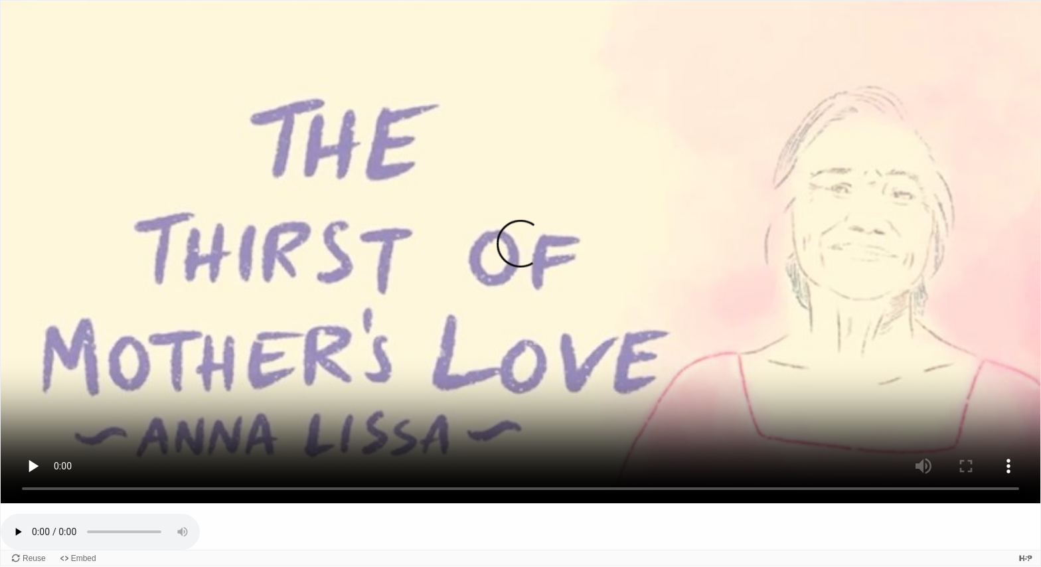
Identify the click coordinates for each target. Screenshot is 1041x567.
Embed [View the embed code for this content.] (83, 558)
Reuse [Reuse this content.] (34, 558)
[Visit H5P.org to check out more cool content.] (1026, 558)
